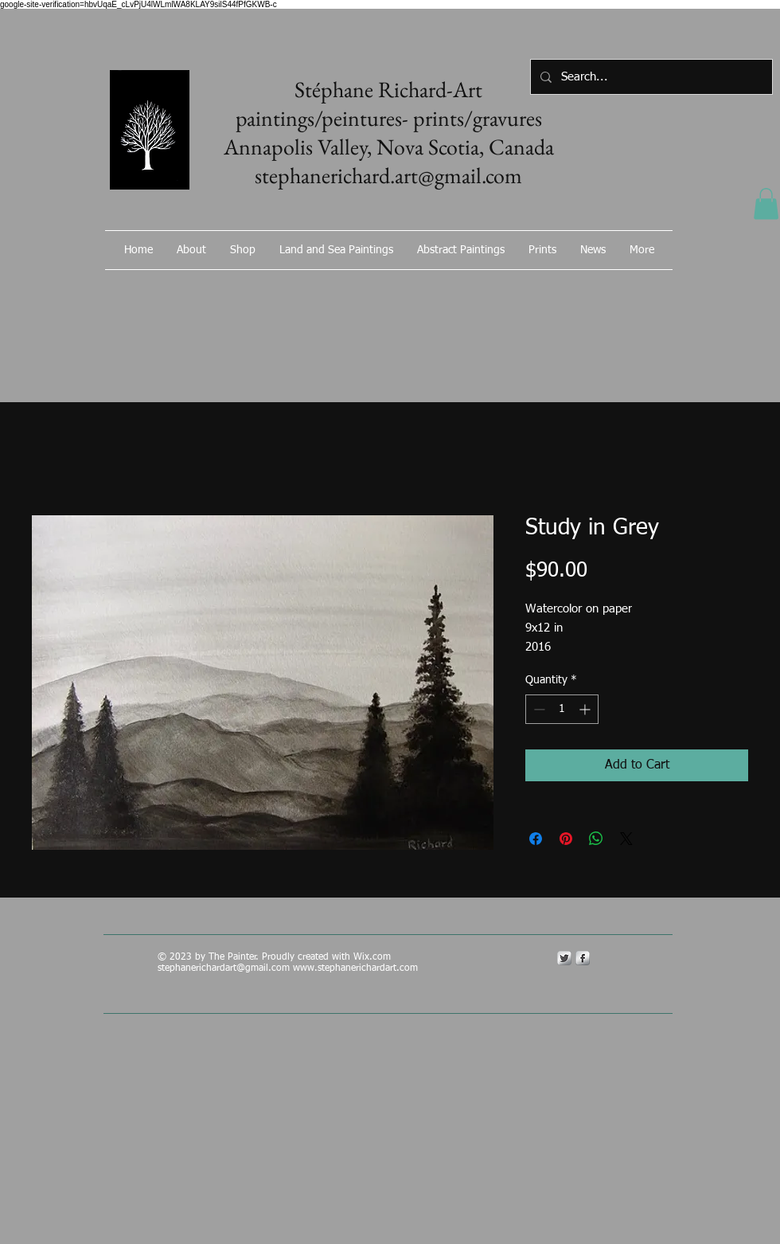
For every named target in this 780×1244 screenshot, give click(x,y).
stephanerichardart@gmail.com (224, 968)
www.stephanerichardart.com (355, 968)
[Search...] (650, 77)
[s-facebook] (582, 958)
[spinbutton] (562, 709)
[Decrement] (538, 709)
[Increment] (586, 709)
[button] (766, 203)
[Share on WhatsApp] (596, 838)
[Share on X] (626, 838)
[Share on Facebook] (535, 838)
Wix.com (373, 957)
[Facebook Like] (585, 292)
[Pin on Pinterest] (565, 838)
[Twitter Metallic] (564, 958)
